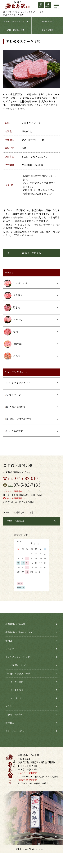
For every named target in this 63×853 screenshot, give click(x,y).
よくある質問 (47, 29)
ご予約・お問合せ (14, 521)
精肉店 (8, 640)
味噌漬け (13, 344)
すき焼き (13, 295)
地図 (51, 762)
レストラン (10, 648)
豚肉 (11, 332)
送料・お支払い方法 (15, 29)
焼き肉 (12, 307)
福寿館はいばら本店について (19, 632)
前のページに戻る (31, 253)
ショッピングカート (17, 382)
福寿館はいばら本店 (15, 624)
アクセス (9, 706)
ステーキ (37, 11)
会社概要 (9, 722)
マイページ (13, 394)
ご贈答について (47, 21)
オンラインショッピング (19, 11)
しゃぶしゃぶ (15, 283)
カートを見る (14, 690)
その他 (12, 356)
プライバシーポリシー (16, 730)
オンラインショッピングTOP (15, 21)
